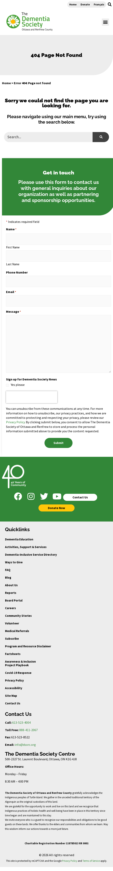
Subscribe (12, 638)
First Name (13, 247)
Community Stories (18, 616)
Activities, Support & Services (25, 547)
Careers (10, 608)
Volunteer (12, 623)
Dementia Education (19, 539)
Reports (10, 593)
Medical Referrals (17, 631)
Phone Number (17, 272)
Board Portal (13, 600)
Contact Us (12, 703)
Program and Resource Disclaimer (28, 646)
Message (13, 311)
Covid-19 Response (18, 673)
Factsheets (12, 654)
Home (73, 4)
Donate (85, 4)
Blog (8, 577)
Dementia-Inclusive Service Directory (31, 554)
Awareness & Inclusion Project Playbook (20, 663)
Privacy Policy (15, 422)
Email (11, 291)
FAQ (7, 570)
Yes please (18, 384)
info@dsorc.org (25, 745)
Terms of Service (91, 860)
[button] (109, 4)
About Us (11, 585)
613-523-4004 (21, 722)
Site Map (11, 696)
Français (99, 4)
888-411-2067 (28, 730)
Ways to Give (14, 562)
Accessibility (13, 688)
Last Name (12, 264)
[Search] (101, 137)
